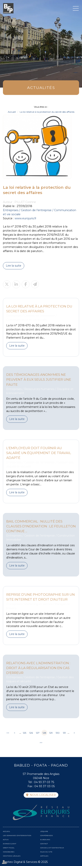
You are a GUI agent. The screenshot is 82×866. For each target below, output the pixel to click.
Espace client (9, 844)
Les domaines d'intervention (17, 835)
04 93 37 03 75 (44, 782)
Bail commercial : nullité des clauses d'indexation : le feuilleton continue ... (41, 526)
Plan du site (46, 852)
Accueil (12, 111)
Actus (6, 840)
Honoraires (8, 852)
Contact (44, 844)
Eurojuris (45, 840)
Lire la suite (13, 265)
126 (31, 732)
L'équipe (44, 831)
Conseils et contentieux (52, 848)
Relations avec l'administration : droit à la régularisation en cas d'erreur (38, 668)
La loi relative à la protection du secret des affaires (47, 111)
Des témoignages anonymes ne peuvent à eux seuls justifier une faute (38, 379)
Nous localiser (43, 795)
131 (64, 732)
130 (58, 732)
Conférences (46, 835)
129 (51, 732)
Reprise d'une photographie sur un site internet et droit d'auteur (40, 597)
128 (44, 732)
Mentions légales (11, 856)
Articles (44, 856)
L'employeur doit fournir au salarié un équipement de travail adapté (38, 453)
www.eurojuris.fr (25, 218)
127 (37, 732)
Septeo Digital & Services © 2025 (25, 862)
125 (24, 732)
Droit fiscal (8, 848)
